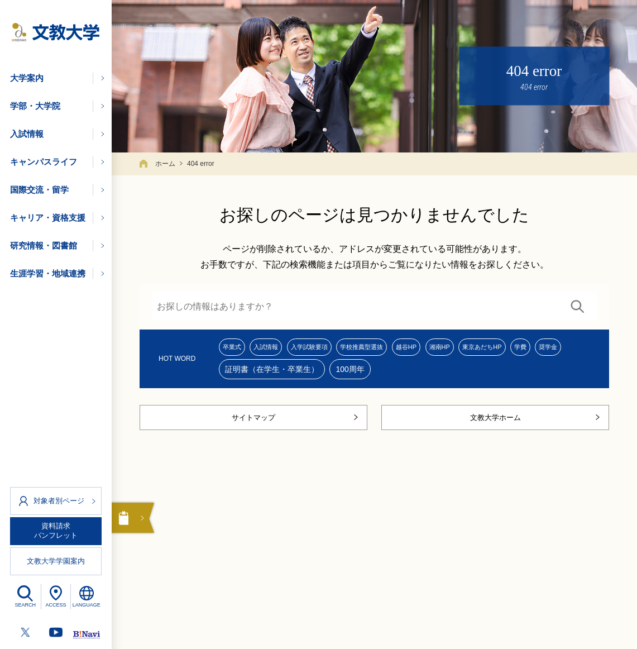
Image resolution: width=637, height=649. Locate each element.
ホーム (165, 164)
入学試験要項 (337, 348)
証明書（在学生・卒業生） (345, 374)
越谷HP (462, 348)
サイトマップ (253, 426)
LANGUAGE (86, 605)
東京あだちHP (561, 348)
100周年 (423, 374)
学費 (233, 374)
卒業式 (236, 348)
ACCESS (55, 605)
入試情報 (280, 348)
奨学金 (269, 374)
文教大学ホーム (495, 426)
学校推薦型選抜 (404, 348)
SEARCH (25, 605)
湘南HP (506, 348)
